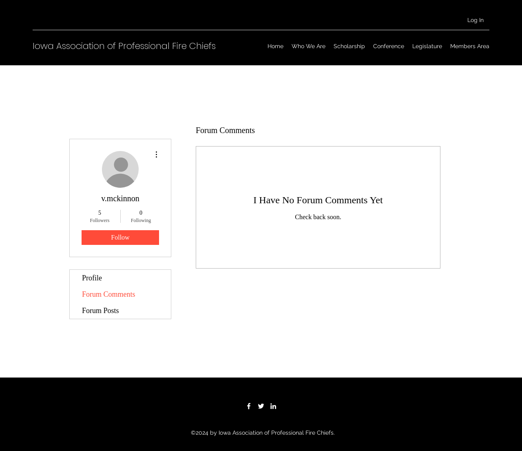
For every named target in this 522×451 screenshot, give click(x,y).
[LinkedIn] (273, 406)
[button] (309, 46)
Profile (92, 278)
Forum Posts (100, 311)
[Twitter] (261, 406)
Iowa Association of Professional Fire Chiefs (124, 46)
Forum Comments (108, 294)
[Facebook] (249, 406)
